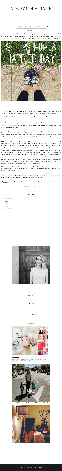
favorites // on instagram (49, 338)
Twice (28, 136)
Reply (59, 213)
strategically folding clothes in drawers (9, 125)
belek (6, 210)
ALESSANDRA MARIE (31, 9)
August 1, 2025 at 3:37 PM (18, 198)
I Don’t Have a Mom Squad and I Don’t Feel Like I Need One (31, 402)
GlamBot (31, 136)
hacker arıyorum (8, 205)
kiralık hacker (7, 203)
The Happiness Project (16, 38)
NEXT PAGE (4, 239)
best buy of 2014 (31, 444)
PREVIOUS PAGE (56, 239)
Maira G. (41, 467)
